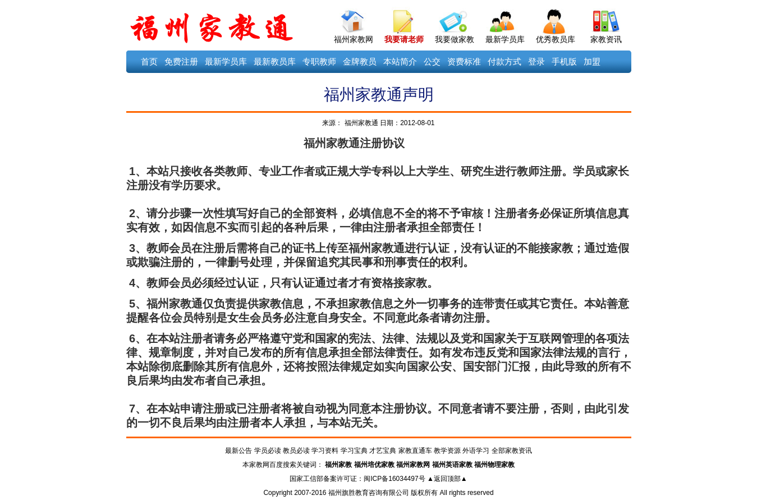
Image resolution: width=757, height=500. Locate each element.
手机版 (564, 61)
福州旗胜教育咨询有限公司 (368, 493)
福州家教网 (353, 39)
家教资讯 (606, 39)
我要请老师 (404, 39)
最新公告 (238, 451)
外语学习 (475, 451)
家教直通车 (415, 451)
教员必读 (296, 451)
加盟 (592, 61)
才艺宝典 (382, 451)
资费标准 (464, 61)
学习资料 (324, 451)
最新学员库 (505, 39)
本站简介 (400, 61)
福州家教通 (360, 123)
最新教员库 (275, 61)
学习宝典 (354, 451)
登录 (536, 61)
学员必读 (267, 451)
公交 (432, 61)
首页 (149, 61)
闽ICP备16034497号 (394, 479)
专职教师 (319, 61)
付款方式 (504, 61)
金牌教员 (360, 61)
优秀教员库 (555, 39)
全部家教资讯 (512, 451)
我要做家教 (454, 39)
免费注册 (181, 61)
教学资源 (447, 451)
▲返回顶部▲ (447, 479)
